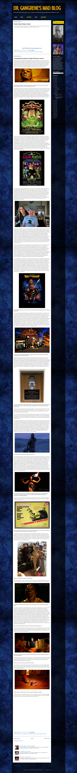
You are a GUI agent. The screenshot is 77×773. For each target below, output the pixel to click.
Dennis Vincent (19, 733)
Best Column (21, 51)
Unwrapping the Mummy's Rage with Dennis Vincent (29, 58)
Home (32, 738)
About (22, 17)
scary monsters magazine (38, 51)
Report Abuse (17, 765)
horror (28, 733)
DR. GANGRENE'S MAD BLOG (37, 8)
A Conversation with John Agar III (25, 751)
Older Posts (47, 738)
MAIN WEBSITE (43, 17)
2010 (55, 111)
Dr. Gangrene (26, 51)
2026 (55, 77)
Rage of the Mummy (42, 733)
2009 (55, 113)
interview (34, 733)
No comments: (23, 50)
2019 (17, 51)
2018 (55, 100)
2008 (55, 114)
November (56, 89)
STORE (36, 17)
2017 (55, 102)
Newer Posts (17, 738)
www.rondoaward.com (36, 48)
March (56, 93)
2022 (55, 82)
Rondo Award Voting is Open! (22, 24)
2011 (55, 110)
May (55, 92)
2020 (55, 85)
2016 (55, 103)
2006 (55, 117)
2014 (55, 106)
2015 (55, 104)
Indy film (31, 733)
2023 (55, 81)
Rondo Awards (31, 51)
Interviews (29, 17)
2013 (55, 107)
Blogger (51, 769)
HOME (16, 17)
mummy (37, 733)
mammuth (44, 769)
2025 (55, 78)
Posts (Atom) (21, 740)
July (55, 90)
